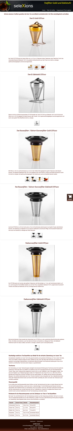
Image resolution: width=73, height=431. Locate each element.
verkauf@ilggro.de (32, 428)
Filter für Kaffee (51, 10)
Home (43, 10)
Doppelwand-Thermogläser (64, 10)
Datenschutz (40, 421)
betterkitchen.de (45, 428)
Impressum (32, 421)
